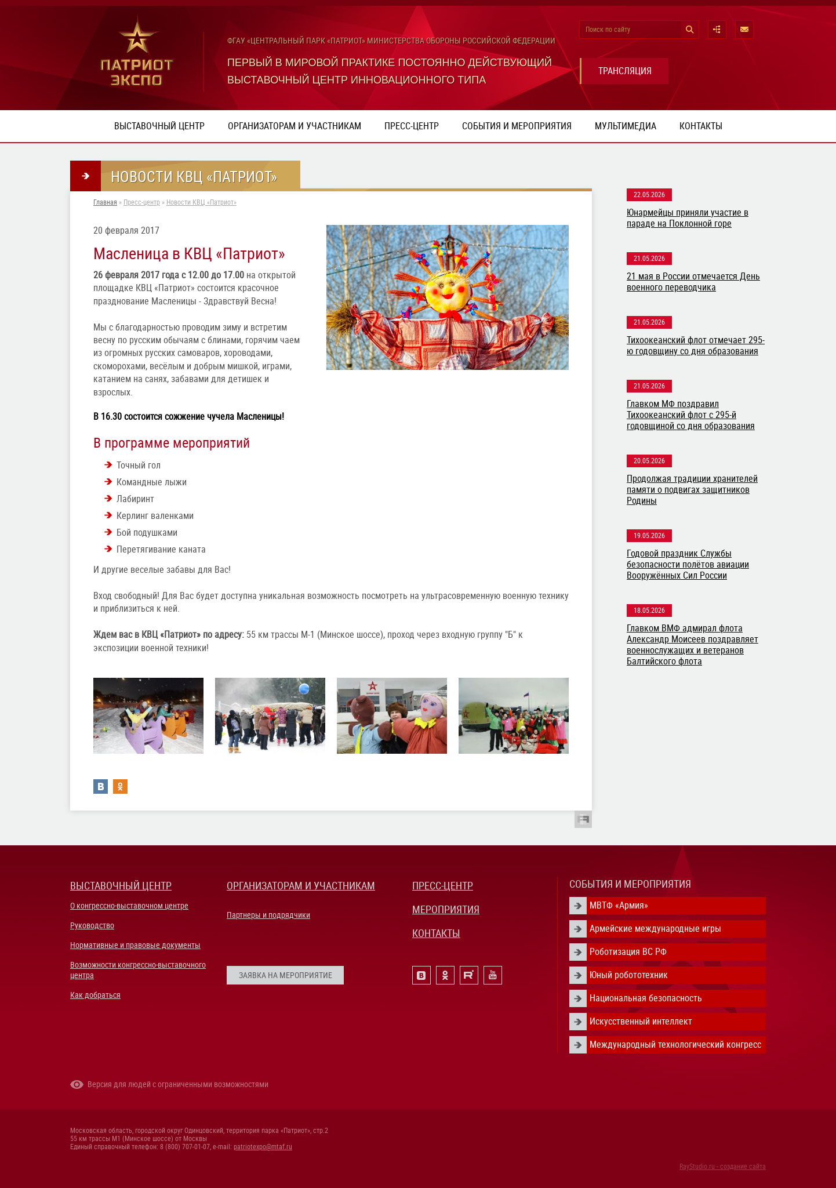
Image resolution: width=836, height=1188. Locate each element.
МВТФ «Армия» (619, 905)
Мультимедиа (625, 126)
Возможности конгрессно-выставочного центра (138, 970)
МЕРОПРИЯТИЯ (445, 909)
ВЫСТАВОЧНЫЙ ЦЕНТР (121, 886)
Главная (105, 202)
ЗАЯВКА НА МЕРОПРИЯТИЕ (285, 975)
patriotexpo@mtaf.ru (263, 1147)
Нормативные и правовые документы (135, 945)
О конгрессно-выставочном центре (129, 905)
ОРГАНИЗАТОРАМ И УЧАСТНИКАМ (301, 886)
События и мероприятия (517, 126)
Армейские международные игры (655, 928)
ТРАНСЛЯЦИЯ (625, 71)
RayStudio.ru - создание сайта (722, 1166)
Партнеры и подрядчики (268, 915)
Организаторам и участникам (294, 126)
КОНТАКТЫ (436, 933)
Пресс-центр (411, 126)
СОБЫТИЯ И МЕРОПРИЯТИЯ (630, 884)
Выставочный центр (159, 126)
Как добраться (95, 995)
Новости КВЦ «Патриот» (201, 202)
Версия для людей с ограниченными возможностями (178, 1084)
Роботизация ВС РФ (628, 951)
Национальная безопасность (646, 998)
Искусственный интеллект (641, 1021)
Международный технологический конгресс (675, 1044)
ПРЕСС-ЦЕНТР (442, 886)
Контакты (700, 126)
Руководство (92, 925)
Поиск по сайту (608, 30)
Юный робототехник (629, 974)
